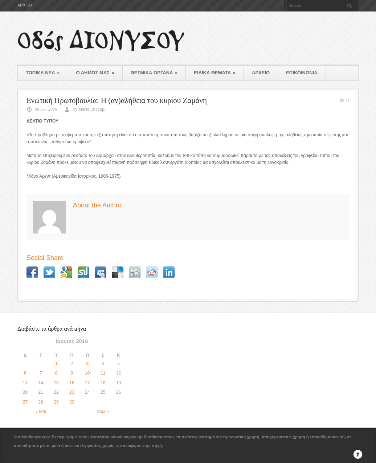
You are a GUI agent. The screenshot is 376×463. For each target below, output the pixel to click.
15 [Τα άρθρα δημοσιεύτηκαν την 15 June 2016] (56, 382)
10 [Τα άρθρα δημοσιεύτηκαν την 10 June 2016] (87, 373)
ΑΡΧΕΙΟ (261, 72)
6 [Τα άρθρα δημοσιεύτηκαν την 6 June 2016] (25, 373)
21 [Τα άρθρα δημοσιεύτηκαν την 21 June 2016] (40, 392)
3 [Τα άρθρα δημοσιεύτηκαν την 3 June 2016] (87, 363)
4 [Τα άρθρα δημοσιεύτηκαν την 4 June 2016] (103, 363)
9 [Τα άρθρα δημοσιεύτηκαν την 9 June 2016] (72, 373)
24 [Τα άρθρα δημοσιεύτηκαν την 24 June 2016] (87, 392)
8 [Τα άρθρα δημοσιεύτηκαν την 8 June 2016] (56, 373)
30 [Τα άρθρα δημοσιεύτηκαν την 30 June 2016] (71, 402)
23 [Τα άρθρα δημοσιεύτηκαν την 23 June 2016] (71, 392)
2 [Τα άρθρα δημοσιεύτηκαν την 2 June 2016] (72, 363)
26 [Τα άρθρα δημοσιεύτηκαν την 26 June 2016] (118, 392)
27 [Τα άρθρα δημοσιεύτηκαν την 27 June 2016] (25, 402)
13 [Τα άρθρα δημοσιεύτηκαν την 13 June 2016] (25, 382)
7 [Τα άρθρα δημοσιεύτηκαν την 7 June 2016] (41, 373)
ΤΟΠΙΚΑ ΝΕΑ (43, 72)
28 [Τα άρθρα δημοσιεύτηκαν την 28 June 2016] (40, 402)
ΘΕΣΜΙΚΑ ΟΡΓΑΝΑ (154, 72)
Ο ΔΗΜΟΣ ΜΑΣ (95, 72)
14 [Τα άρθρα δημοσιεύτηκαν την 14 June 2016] (40, 382)
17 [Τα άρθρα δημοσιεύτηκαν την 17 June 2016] (87, 382)
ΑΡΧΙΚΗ (24, 5)
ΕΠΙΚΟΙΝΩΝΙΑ (301, 72)
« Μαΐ (40, 411)
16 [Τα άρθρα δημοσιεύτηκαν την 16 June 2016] (71, 382)
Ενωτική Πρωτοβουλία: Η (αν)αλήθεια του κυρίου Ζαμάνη (116, 100)
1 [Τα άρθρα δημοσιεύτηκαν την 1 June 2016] (56, 363)
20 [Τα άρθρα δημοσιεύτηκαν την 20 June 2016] (25, 392)
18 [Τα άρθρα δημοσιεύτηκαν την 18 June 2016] (103, 382)
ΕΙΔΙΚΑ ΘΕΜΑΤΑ (215, 72)
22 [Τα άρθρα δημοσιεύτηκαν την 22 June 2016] (56, 392)
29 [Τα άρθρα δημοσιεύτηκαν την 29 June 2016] (56, 402)
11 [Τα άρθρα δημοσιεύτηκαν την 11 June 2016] (103, 373)
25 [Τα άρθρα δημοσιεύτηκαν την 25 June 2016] (103, 392)
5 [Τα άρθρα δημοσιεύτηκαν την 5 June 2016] (118, 363)
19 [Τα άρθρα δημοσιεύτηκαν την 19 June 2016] (118, 382)
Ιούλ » (103, 411)
